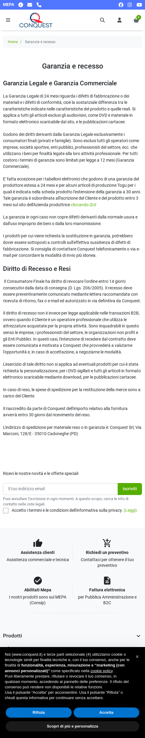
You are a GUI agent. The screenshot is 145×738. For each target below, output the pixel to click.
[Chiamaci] (39, 4)
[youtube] (139, 4)
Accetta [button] (106, 712)
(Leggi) (130, 510)
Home (13, 42)
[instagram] (130, 4)
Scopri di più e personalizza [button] (72, 726)
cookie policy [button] (101, 671)
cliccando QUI (83, 204)
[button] (102, 20)
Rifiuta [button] (39, 712)
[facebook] (121, 4)
